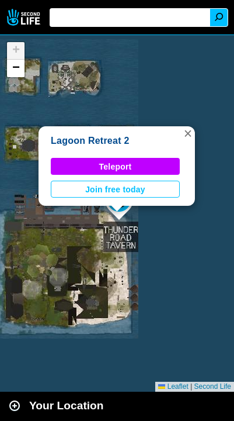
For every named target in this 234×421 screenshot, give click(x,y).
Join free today (115, 189)
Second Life (25, 17)
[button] (188, 133)
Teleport (115, 166)
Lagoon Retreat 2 (90, 141)
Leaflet (173, 386)
